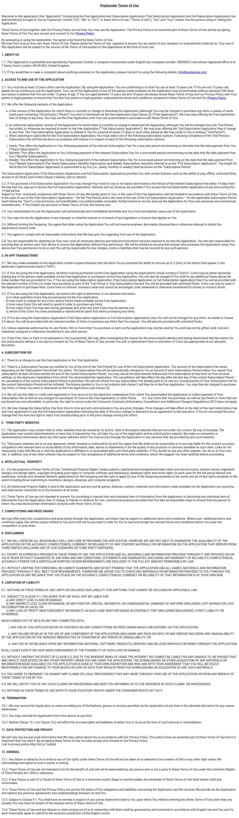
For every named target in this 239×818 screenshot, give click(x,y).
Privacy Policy (85, 33)
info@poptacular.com (192, 72)
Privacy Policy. (216, 98)
